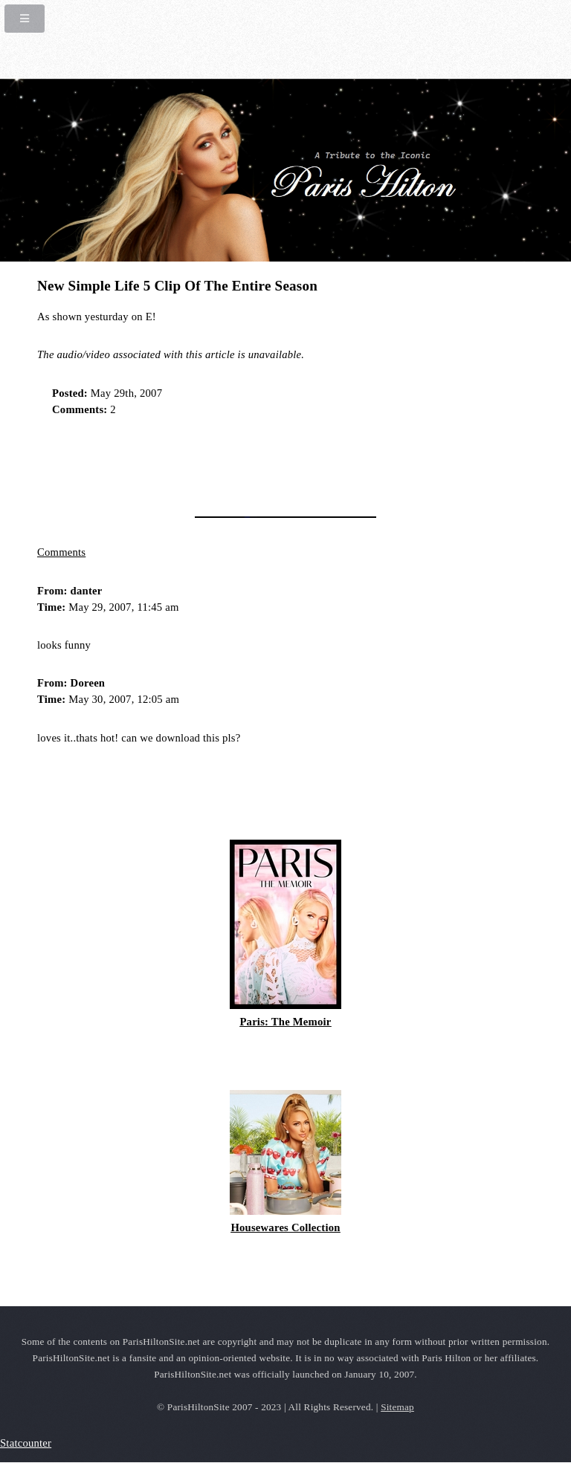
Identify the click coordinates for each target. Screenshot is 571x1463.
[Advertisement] (211, 461)
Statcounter (25, 1443)
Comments (61, 552)
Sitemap (397, 1406)
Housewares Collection (285, 1227)
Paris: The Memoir (285, 1022)
